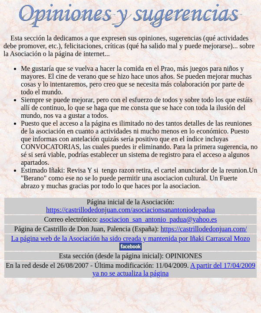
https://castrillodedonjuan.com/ (204, 229)
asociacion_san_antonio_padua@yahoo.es (158, 219)
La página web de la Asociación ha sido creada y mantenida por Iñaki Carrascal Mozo (130, 238)
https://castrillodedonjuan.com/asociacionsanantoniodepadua (130, 209)
